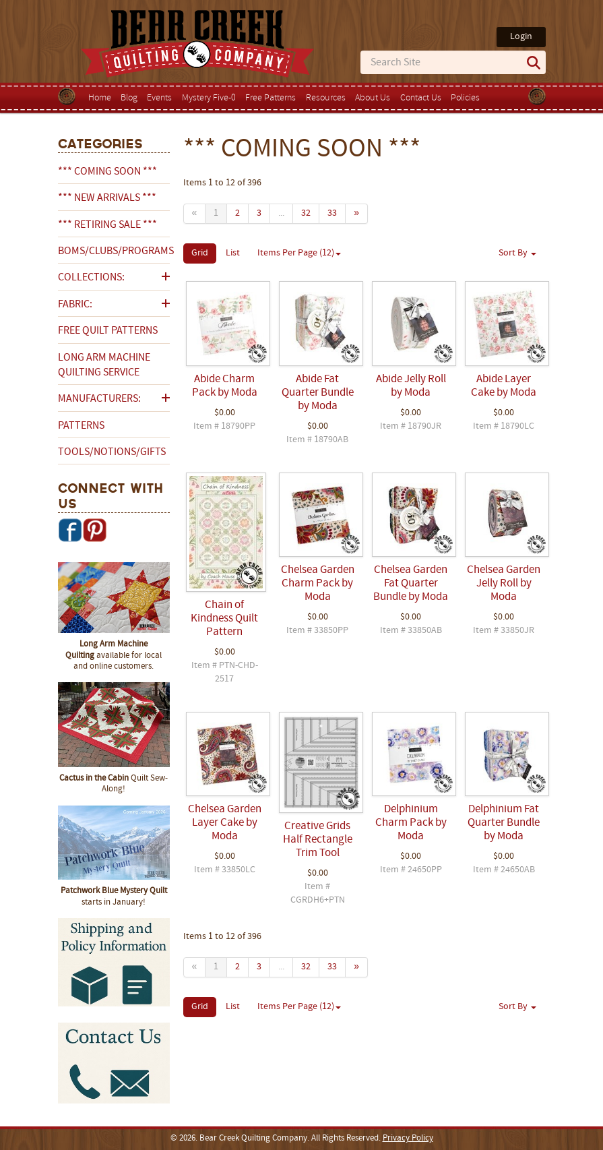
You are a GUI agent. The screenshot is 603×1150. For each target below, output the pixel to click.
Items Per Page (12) (299, 253)
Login (521, 37)
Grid (199, 253)
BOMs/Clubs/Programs (114, 251)
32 (306, 213)
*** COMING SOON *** (107, 172)
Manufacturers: (99, 399)
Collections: (91, 277)
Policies (465, 98)
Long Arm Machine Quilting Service (104, 365)
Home (99, 98)
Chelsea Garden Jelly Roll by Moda (503, 583)
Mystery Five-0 (209, 98)
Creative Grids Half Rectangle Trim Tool (317, 839)
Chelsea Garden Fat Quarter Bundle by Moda (410, 583)
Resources (326, 98)
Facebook (70, 530)
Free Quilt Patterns (108, 331)
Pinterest (94, 530)
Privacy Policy (408, 1138)
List (233, 253)
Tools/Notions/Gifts (112, 452)
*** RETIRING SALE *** (107, 225)
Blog (129, 98)
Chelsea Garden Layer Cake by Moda (224, 823)
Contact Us (420, 98)
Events (159, 98)
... (281, 213)
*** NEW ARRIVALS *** (107, 198)
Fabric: (75, 304)
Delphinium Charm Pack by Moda (411, 823)
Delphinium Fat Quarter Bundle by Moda (504, 823)
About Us (372, 98)
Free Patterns (270, 98)
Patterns (81, 426)
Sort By (517, 253)
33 (332, 213)
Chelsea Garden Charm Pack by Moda (317, 583)
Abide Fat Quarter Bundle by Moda (318, 393)
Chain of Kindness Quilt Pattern (224, 618)
